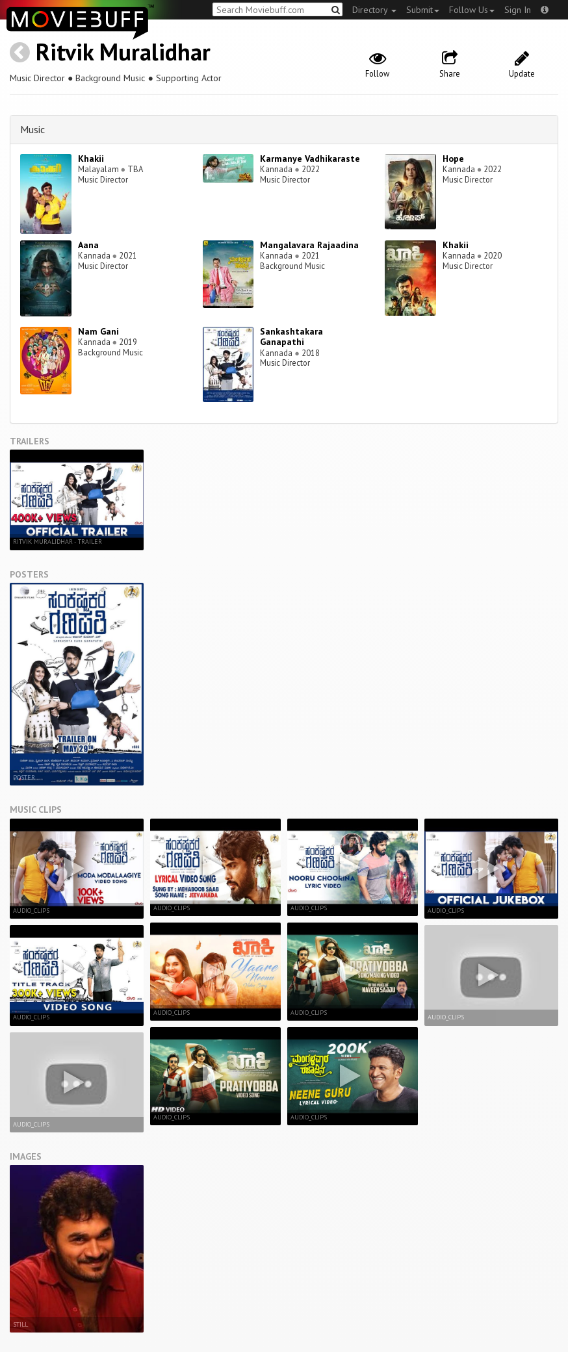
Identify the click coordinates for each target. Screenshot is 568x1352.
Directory (374, 10)
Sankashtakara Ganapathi (291, 336)
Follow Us (472, 10)
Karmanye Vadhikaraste (310, 158)
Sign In (517, 10)
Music (32, 129)
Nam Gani (98, 331)
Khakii (91, 158)
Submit (422, 10)
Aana (88, 245)
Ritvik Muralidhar (123, 51)
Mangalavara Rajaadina (309, 245)
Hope (453, 158)
